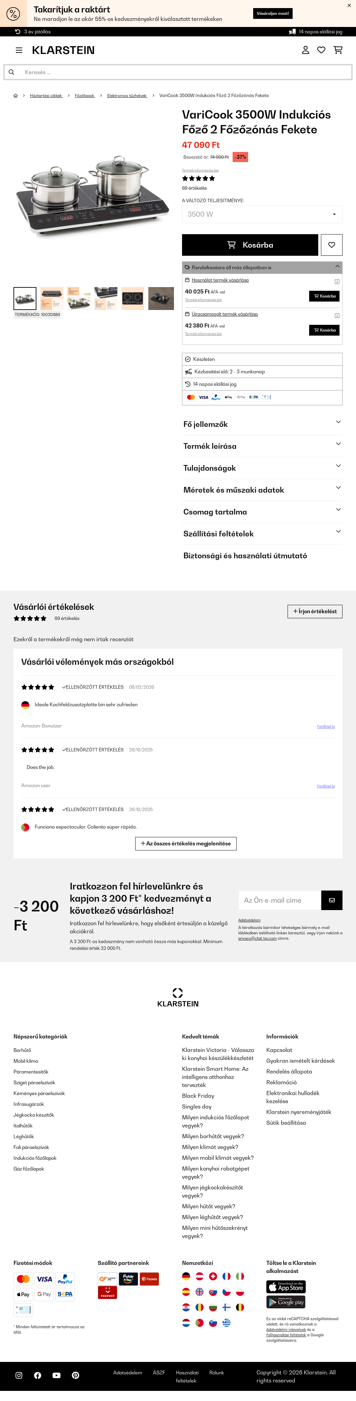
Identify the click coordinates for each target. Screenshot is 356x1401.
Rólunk (240, 1379)
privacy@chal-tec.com (259, 942)
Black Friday (198, 1099)
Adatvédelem (250, 924)
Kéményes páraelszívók (43, 1097)
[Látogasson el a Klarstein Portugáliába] (200, 1327)
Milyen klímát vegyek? (210, 1151)
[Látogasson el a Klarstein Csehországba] (226, 1296)
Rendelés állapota (289, 1075)
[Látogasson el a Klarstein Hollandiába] (186, 1327)
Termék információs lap (200, 170)
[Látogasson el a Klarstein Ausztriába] (200, 1280)
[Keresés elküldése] (11, 72)
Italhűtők (24, 1129)
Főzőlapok (91, 95)
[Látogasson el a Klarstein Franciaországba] (226, 1280)
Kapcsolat (279, 1054)
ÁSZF (176, 1379)
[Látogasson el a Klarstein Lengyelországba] (240, 1296)
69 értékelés (194, 188)
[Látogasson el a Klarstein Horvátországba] (186, 1311)
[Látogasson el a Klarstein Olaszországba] (240, 1280)
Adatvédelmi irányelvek (287, 1333)
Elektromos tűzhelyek (137, 95)
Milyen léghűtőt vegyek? (212, 1221)
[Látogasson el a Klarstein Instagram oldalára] (20, 1384)
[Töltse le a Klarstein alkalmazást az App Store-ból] (286, 1291)
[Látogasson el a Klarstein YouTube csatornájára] (63, 1384)
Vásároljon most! (267, 13)
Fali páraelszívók (34, 1151)
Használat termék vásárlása (224, 280)
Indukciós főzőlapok (38, 1161)
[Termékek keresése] (178, 72)
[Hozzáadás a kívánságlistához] (332, 245)
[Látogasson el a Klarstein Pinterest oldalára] (85, 1384)
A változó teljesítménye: (213, 200)
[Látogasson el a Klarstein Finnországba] (226, 1311)
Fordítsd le (324, 730)
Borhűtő (23, 1054)
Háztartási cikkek (49, 95)
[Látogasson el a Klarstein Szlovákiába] (213, 1296)
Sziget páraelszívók (38, 1086)
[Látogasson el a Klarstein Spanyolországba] (186, 1296)
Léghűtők (25, 1140)
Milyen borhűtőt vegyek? (213, 1140)
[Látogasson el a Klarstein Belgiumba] (240, 1311)
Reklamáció (281, 1086)
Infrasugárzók (31, 1107)
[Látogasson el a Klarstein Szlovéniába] (213, 1327)
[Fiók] (305, 50)
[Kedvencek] (321, 50)
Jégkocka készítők (37, 1118)
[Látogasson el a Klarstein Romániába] (200, 1311)
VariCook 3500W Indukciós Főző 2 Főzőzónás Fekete (226, 95)
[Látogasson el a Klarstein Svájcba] (213, 1280)
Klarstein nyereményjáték (298, 1116)
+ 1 (161, 298)
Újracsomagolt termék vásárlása (229, 316)
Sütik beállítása (286, 1126)
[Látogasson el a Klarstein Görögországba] (226, 1327)
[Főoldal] (22, 95)
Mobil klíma (28, 1064)
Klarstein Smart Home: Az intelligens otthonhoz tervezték (215, 1080)
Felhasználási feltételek (287, 1339)
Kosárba (250, 245)
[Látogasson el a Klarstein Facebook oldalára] (42, 1384)
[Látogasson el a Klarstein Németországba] (186, 1280)
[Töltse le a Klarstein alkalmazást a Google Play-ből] (286, 1306)
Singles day (196, 1110)
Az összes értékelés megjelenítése (186, 847)
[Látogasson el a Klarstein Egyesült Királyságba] (200, 1296)
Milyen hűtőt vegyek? (208, 1210)
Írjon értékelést (311, 615)
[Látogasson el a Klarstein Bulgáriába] (213, 1311)
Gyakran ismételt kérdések (300, 1064)
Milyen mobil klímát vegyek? (218, 1161)
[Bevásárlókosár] (338, 50)
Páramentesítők (33, 1075)
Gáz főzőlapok (31, 1172)
